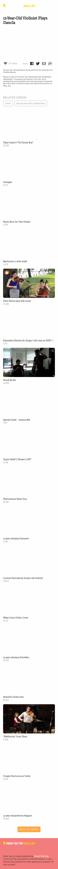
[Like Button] (5, 63)
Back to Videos (29, 829)
